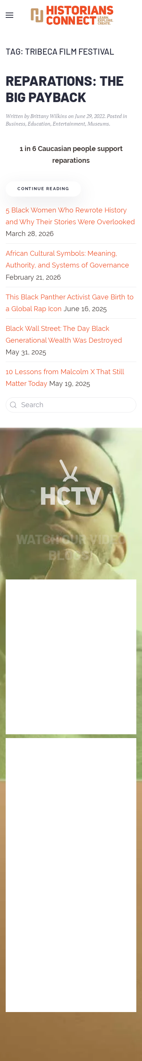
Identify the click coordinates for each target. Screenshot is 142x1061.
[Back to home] (71, 15)
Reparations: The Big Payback (65, 88)
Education (39, 123)
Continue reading (43, 188)
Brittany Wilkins (48, 116)
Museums (98, 123)
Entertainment (69, 123)
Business (15, 123)
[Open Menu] (9, 15)
